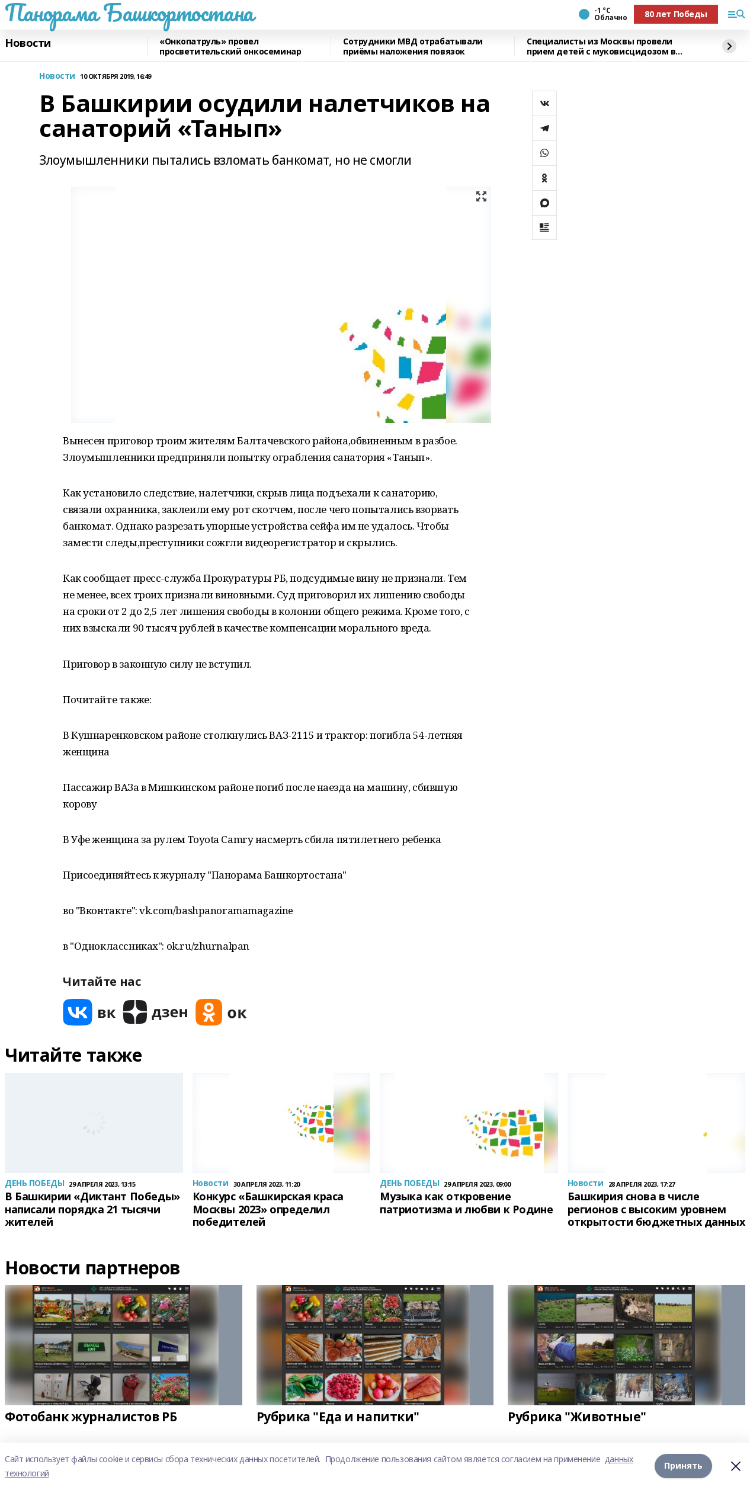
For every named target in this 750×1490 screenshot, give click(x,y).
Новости (28, 43)
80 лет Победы (676, 14)
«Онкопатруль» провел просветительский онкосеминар (230, 46)
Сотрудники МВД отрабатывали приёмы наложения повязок (413, 46)
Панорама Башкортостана (129, 12)
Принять (683, 1466)
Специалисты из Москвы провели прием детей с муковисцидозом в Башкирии (601, 46)
